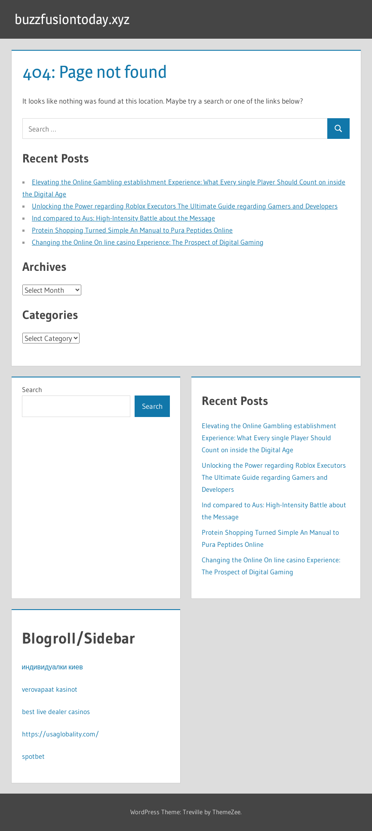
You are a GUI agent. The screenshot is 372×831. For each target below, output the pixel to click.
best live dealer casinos (56, 711)
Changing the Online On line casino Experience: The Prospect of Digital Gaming (148, 242)
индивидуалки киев (52, 666)
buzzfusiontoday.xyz (72, 19)
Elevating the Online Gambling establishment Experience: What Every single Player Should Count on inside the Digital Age (269, 437)
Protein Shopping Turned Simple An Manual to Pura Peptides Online (132, 230)
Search (32, 389)
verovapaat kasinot (49, 689)
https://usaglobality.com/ (60, 734)
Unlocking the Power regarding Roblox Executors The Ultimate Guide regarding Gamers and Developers (185, 206)
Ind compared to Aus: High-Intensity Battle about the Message (123, 218)
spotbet (33, 756)
